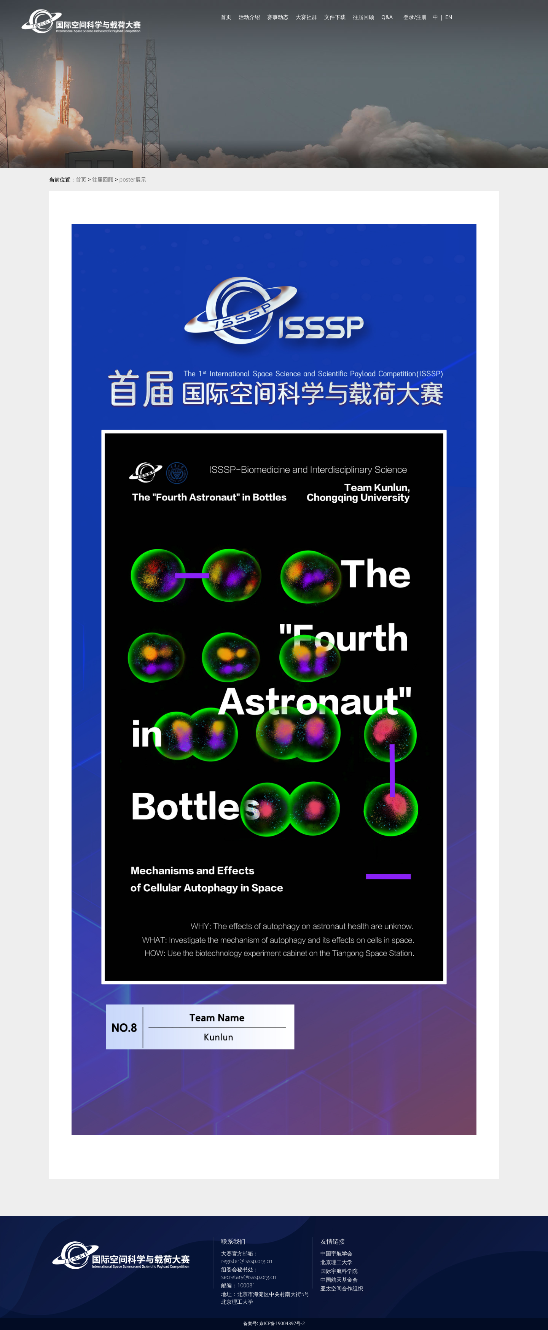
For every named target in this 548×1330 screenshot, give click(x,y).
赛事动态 (277, 17)
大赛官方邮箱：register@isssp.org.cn (246, 1257)
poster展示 (132, 179)
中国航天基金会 (339, 1279)
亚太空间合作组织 (341, 1288)
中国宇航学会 (336, 1253)
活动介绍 (249, 17)
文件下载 (335, 17)
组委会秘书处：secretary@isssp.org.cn (248, 1273)
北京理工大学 (336, 1262)
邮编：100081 (238, 1285)
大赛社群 (306, 17)
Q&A (387, 17)
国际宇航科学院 (339, 1270)
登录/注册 (415, 17)
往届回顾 (363, 17)
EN (448, 17)
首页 (226, 17)
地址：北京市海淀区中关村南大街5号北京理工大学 (265, 1297)
